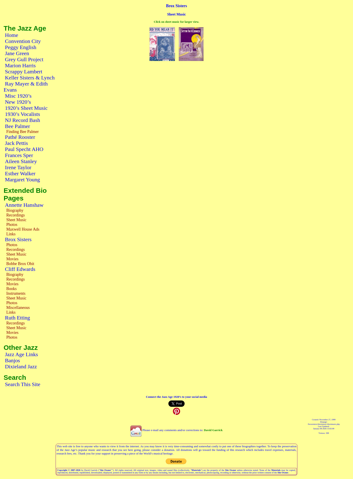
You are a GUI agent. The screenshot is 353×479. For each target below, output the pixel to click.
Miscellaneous (18, 307)
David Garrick (213, 430)
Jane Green (17, 53)
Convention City (23, 41)
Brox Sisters (18, 239)
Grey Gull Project (24, 59)
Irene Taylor (18, 167)
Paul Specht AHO (24, 149)
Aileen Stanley (21, 161)
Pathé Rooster (20, 137)
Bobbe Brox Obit (20, 263)
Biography (14, 210)
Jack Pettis (16, 143)
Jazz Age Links (21, 354)
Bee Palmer (17, 126)
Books (11, 288)
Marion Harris (20, 65)
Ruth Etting (17, 318)
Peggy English (20, 47)
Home (11, 35)
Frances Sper (19, 155)
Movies (12, 259)
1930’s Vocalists (22, 114)
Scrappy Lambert (23, 71)
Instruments (15, 293)
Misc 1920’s (18, 96)
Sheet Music (16, 220)
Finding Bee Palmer (22, 131)
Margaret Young (22, 179)
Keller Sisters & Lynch (30, 78)
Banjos (12, 360)
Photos (11, 224)
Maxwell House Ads (22, 229)
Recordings (15, 215)
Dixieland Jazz (21, 366)
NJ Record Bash (22, 120)
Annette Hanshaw (24, 205)
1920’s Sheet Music (26, 108)
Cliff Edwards (20, 269)
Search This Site (22, 384)
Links (11, 234)
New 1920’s (18, 102)
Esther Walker (20, 173)
